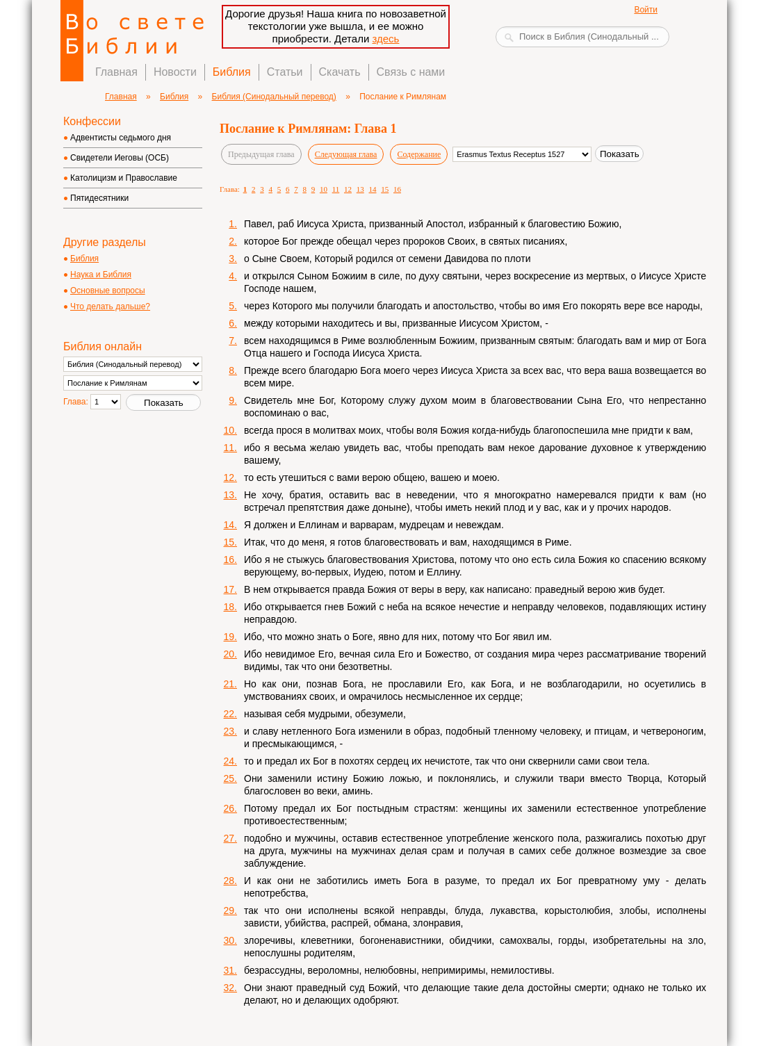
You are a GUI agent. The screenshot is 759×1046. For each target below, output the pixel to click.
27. (230, 838)
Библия (232, 72)
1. (233, 223)
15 (385, 189)
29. (230, 910)
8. (233, 370)
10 (323, 189)
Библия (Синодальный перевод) (274, 96)
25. (230, 778)
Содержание (419, 154)
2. (233, 241)
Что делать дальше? (110, 306)
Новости (175, 72)
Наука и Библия (100, 274)
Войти (646, 10)
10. (230, 430)
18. (230, 606)
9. (233, 400)
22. (230, 713)
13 (360, 189)
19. (230, 636)
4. (233, 275)
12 (348, 189)
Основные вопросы (107, 290)
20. (230, 654)
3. (233, 258)
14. (230, 524)
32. (230, 987)
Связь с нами (411, 72)
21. (230, 683)
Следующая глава (346, 154)
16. (230, 559)
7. (233, 340)
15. (230, 542)
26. (230, 808)
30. (230, 940)
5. (233, 305)
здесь (385, 38)
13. (230, 494)
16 (397, 189)
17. (230, 589)
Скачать (340, 72)
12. (230, 477)
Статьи (285, 72)
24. (230, 761)
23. (230, 731)
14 (373, 189)
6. (233, 323)
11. (230, 447)
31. (230, 970)
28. (230, 880)
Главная (116, 72)
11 (336, 189)
